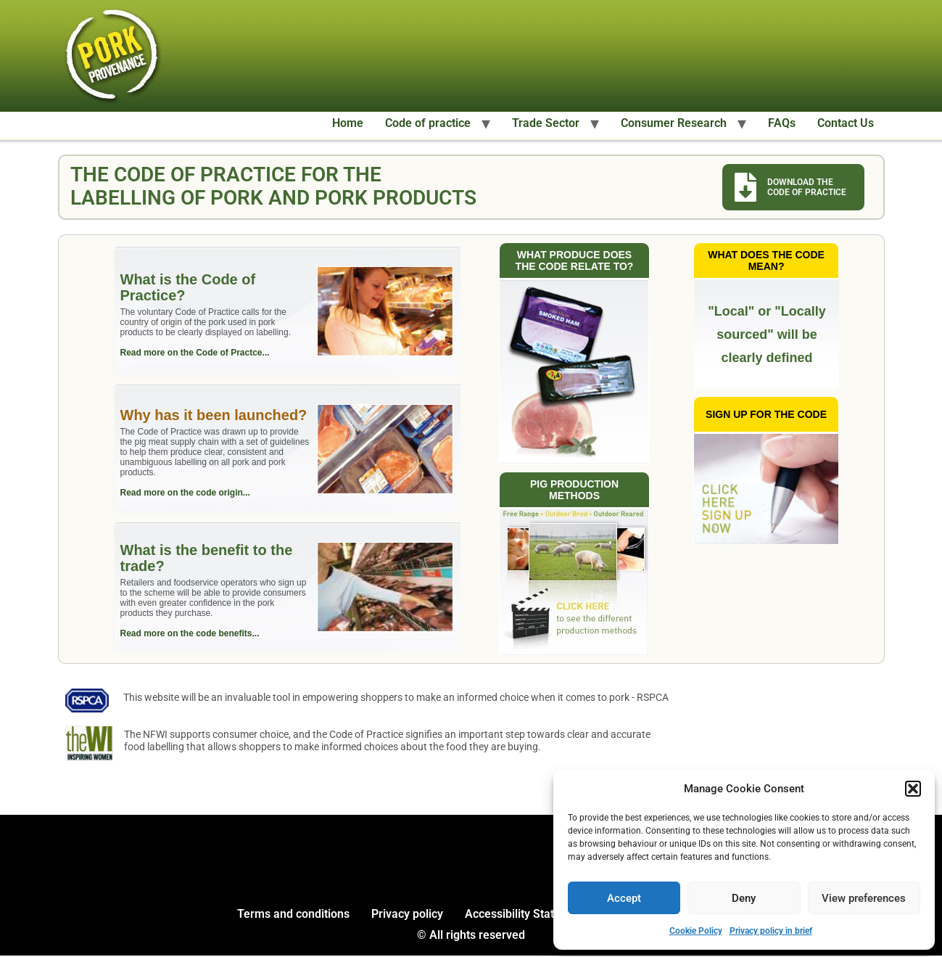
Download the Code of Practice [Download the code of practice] (806, 187)
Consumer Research (674, 123)
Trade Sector (545, 123)
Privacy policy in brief (771, 931)
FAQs (782, 123)
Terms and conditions (293, 915)
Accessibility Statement (526, 915)
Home (347, 123)
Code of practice (428, 123)
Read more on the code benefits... (190, 634)
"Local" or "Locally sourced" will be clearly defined (767, 335)
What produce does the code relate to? (575, 261)
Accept (624, 898)
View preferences (864, 898)
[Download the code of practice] (745, 187)
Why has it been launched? (214, 416)
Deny (744, 898)
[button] (913, 788)
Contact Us (845, 123)
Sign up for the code (766, 415)
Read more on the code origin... (186, 493)
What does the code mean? (766, 261)
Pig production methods (574, 490)
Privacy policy (407, 915)
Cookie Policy (695, 931)
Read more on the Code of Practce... (195, 353)
